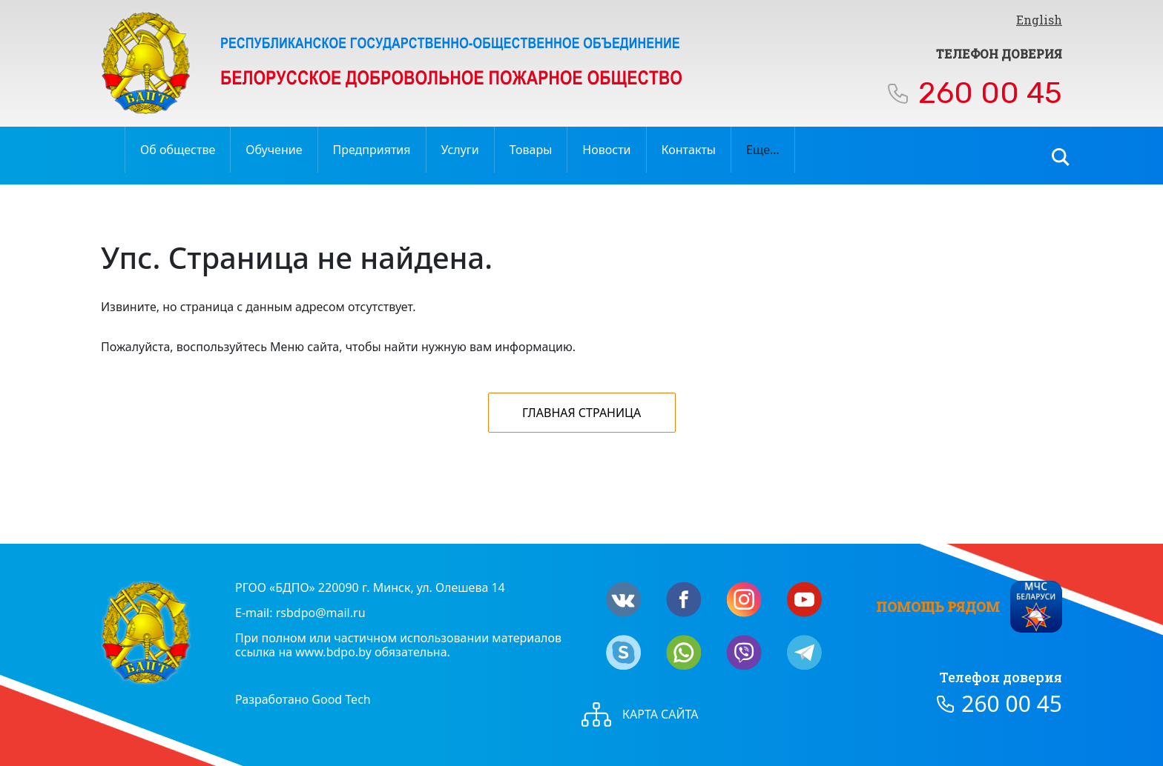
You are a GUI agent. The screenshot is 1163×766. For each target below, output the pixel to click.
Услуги (460, 149)
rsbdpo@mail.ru (321, 613)
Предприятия (372, 149)
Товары (531, 149)
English (1039, 19)
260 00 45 (990, 93)
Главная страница (581, 412)
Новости (606, 149)
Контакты (689, 149)
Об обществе (177, 149)
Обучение (274, 149)
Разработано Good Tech (303, 699)
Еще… (763, 149)
